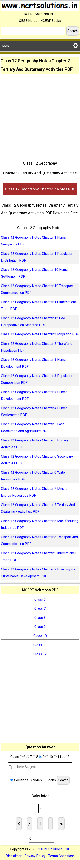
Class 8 (40, 618)
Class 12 (40, 654)
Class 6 (40, 599)
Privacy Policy (35, 856)
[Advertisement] (40, 115)
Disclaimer (14, 856)
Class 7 (40, 608)
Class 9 (40, 627)
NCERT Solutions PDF (53, 849)
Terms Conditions (61, 856)
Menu (40, 45)
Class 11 (40, 645)
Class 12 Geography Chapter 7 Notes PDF (40, 189)
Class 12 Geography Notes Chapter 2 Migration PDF (40, 334)
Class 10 (40, 636)
